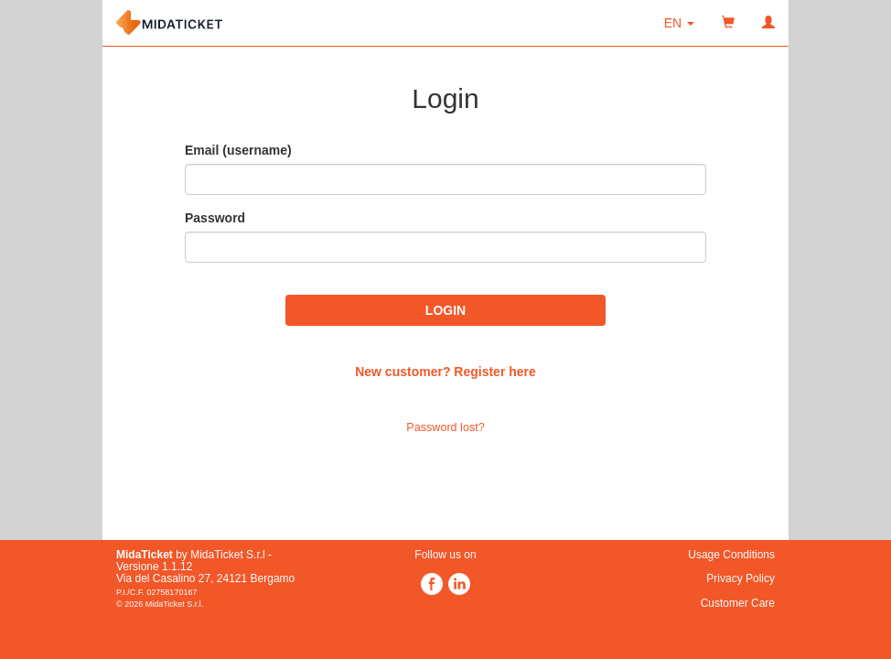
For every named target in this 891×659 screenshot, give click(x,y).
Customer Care (738, 603)
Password (215, 218)
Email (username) (238, 150)
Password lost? (445, 427)
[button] (679, 23)
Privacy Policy (740, 578)
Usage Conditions (731, 554)
